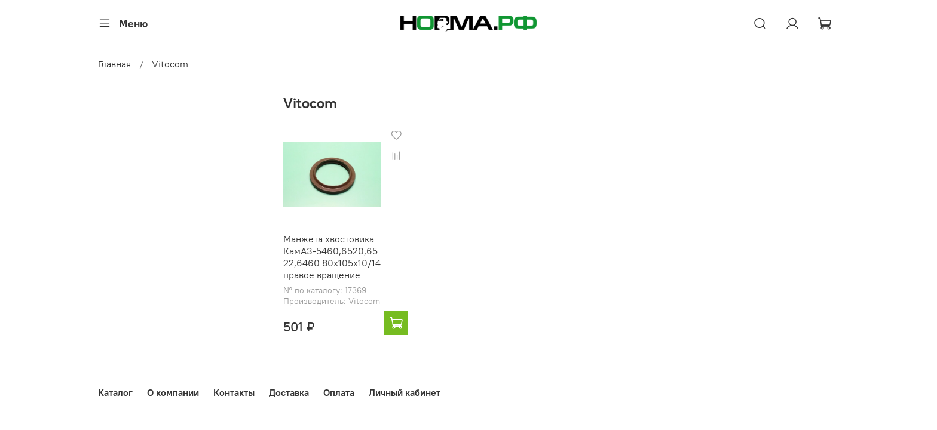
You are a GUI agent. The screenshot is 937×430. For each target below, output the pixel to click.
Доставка (289, 392)
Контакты (234, 392)
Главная (114, 64)
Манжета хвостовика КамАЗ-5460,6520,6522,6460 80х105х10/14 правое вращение (332, 257)
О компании (173, 392)
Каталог (115, 392)
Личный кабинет (404, 392)
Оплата (338, 392)
